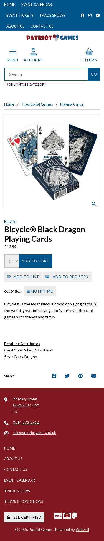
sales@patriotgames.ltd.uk (34, 432)
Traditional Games (37, 104)
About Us (15, 26)
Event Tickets (19, 15)
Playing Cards (71, 104)
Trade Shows (52, 15)
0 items (89, 55)
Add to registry (67, 277)
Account (34, 55)
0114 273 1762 (26, 422)
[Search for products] (46, 74)
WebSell (82, 529)
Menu (12, 55)
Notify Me (40, 291)
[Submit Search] (94, 74)
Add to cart (35, 261)
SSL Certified (24, 517)
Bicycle (10, 221)
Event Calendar (36, 4)
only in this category (25, 84)
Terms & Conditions (23, 501)
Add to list (23, 277)
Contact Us (42, 26)
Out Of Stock (13, 291)
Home (9, 4)
